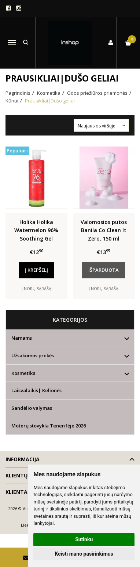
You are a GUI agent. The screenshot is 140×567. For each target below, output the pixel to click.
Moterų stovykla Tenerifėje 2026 (48, 425)
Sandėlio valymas (31, 408)
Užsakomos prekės (32, 355)
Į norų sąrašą (36, 288)
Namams (21, 338)
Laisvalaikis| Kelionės (36, 390)
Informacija (22, 459)
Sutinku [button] (84, 539)
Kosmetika (23, 373)
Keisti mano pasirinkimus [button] (84, 554)
